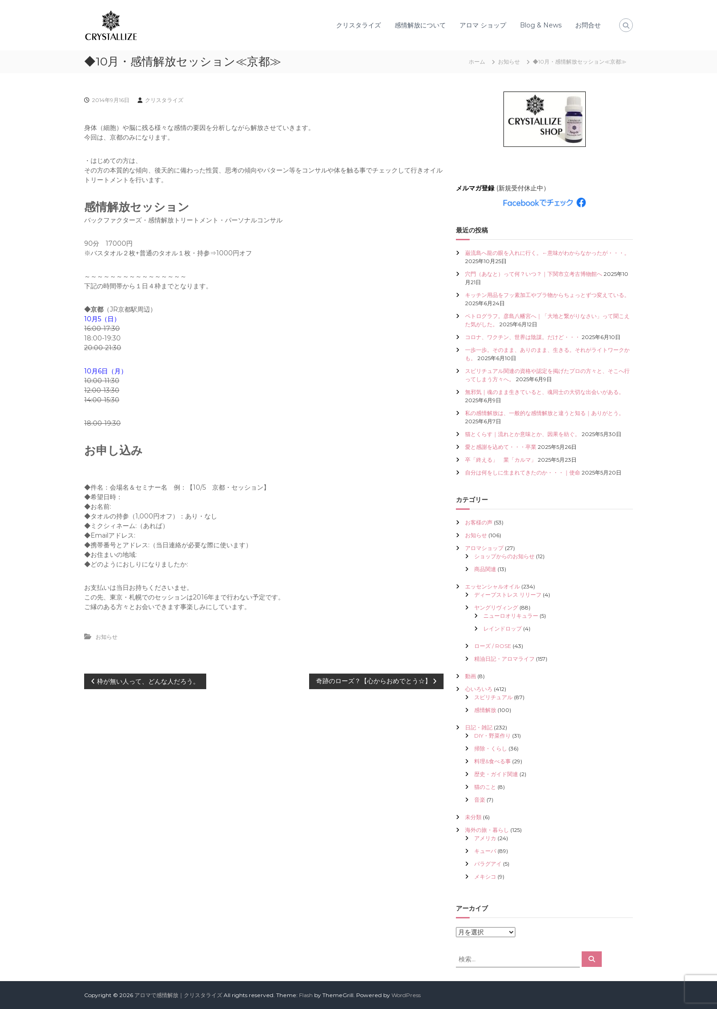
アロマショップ (484, 548)
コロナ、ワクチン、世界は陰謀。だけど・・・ (522, 337)
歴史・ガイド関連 (496, 774)
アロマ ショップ (483, 25)
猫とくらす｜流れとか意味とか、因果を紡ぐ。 (522, 434)
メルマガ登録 (475, 188)
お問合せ (588, 25)
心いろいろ (478, 688)
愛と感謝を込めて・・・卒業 (500, 446)
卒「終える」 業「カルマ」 (500, 459)
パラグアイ (488, 863)
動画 (470, 676)
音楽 (479, 799)
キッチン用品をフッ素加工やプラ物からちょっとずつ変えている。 (547, 294)
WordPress (406, 995)
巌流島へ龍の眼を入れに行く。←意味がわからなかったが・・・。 (547, 252)
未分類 (473, 817)
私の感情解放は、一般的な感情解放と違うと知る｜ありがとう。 (544, 413)
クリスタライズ (358, 25)
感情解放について (420, 25)
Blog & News (541, 25)
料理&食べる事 (492, 761)
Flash (306, 995)
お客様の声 (478, 522)
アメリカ (485, 838)
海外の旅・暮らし (487, 829)
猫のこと (485, 786)
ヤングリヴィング (496, 607)
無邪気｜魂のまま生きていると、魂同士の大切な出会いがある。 (544, 391)
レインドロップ (502, 628)
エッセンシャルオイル (492, 586)
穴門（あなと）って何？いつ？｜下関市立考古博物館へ (533, 273)
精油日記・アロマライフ (504, 658)
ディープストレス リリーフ (507, 594)
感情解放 (485, 710)
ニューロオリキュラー (510, 615)
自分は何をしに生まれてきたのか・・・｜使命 (522, 472)
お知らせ (509, 61)
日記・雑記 (478, 727)
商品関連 (485, 569)
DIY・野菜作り (492, 735)
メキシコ (485, 876)
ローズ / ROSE (492, 645)
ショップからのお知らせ (504, 556)
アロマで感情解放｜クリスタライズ (178, 995)
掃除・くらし (490, 748)
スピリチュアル (493, 697)
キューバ (485, 850)
